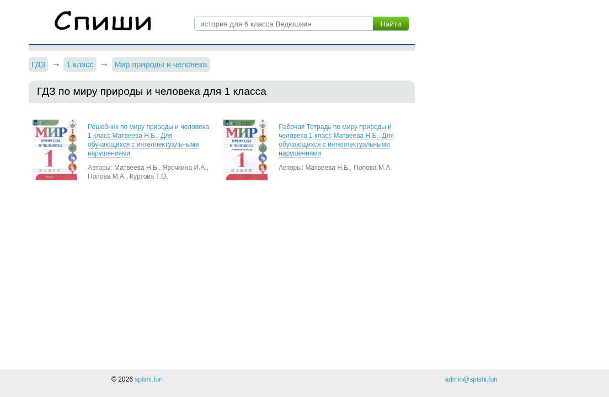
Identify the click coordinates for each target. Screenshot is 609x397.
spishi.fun (149, 379)
